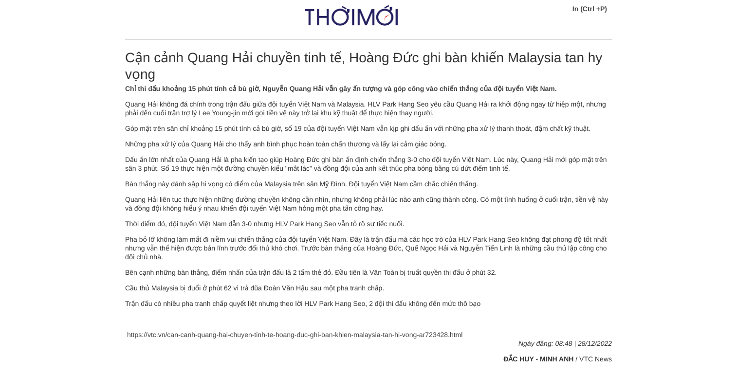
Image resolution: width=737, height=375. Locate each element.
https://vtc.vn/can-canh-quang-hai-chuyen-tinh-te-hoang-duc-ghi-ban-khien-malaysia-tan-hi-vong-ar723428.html (293, 335)
